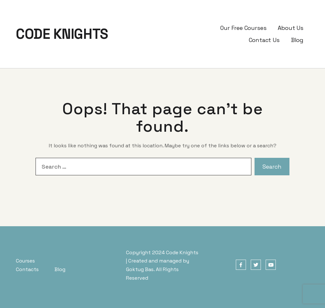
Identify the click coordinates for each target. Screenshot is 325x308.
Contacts (27, 269)
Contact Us (264, 40)
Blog (297, 40)
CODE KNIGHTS (62, 34)
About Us (290, 28)
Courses (25, 260)
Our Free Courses (243, 28)
